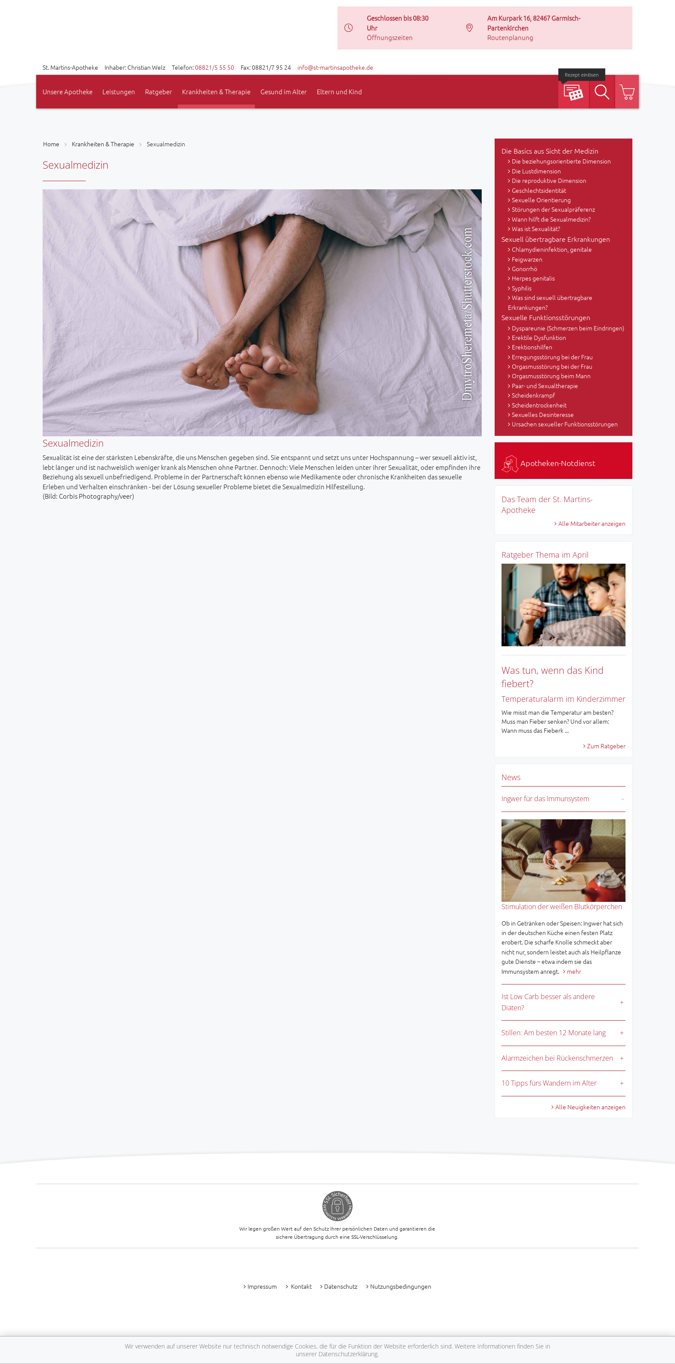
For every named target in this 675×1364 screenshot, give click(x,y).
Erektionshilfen (532, 347)
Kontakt (301, 1286)
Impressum (262, 1286)
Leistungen (118, 91)
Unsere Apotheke (68, 91)
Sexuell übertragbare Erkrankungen (556, 239)
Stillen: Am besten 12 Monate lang (554, 1032)
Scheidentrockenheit (539, 405)
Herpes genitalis (533, 278)
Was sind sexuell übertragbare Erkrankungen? (550, 302)
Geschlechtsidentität (539, 190)
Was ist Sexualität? (536, 228)
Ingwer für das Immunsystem (545, 798)
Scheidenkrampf (533, 395)
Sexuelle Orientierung (541, 199)
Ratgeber (158, 91)
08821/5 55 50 (214, 67)
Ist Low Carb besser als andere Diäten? (548, 1002)
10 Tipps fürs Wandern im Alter (549, 1083)
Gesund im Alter (283, 91)
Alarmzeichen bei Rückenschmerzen (557, 1058)
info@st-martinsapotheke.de (335, 67)
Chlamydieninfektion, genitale (552, 249)
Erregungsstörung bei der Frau (552, 356)
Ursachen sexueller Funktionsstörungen (565, 424)
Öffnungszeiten (390, 37)
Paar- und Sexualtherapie (545, 385)
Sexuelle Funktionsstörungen (546, 317)
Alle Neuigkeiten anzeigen (590, 1106)
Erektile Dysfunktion (539, 337)
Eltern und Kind (339, 91)
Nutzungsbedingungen (400, 1286)
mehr (574, 971)
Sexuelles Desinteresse (543, 414)
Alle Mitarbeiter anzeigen (591, 523)
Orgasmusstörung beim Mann (551, 375)
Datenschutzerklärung (348, 1354)
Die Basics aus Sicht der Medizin (550, 150)
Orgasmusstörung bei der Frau (552, 366)
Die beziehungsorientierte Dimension (561, 161)
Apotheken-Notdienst (548, 463)
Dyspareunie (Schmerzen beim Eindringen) (568, 328)
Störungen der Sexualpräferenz (553, 209)
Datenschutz (340, 1286)
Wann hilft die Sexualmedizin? (551, 219)
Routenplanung (510, 37)
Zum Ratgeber (606, 745)
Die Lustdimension (536, 171)
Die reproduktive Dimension (549, 180)
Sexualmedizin (166, 143)
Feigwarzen (527, 259)
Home (51, 143)
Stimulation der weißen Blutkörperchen (562, 906)
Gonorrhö (524, 268)
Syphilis (522, 288)
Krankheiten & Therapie (216, 91)
